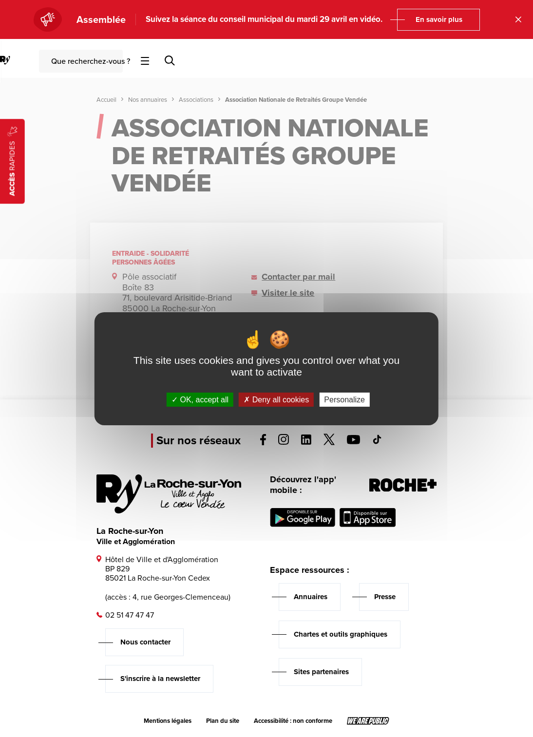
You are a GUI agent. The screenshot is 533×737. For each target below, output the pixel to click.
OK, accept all (199, 399)
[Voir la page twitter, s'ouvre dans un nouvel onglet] (329, 442)
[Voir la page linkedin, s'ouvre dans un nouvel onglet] (306, 442)
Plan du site (222, 721)
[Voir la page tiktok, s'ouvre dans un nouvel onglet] (377, 441)
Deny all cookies (276, 399)
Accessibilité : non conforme (293, 721)
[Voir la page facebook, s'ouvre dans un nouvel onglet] (263, 442)
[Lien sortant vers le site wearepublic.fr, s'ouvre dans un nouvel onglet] (368, 721)
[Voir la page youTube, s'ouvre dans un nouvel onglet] (353, 441)
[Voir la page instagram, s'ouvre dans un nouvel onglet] (283, 442)
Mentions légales (167, 721)
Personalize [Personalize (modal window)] (344, 399)
